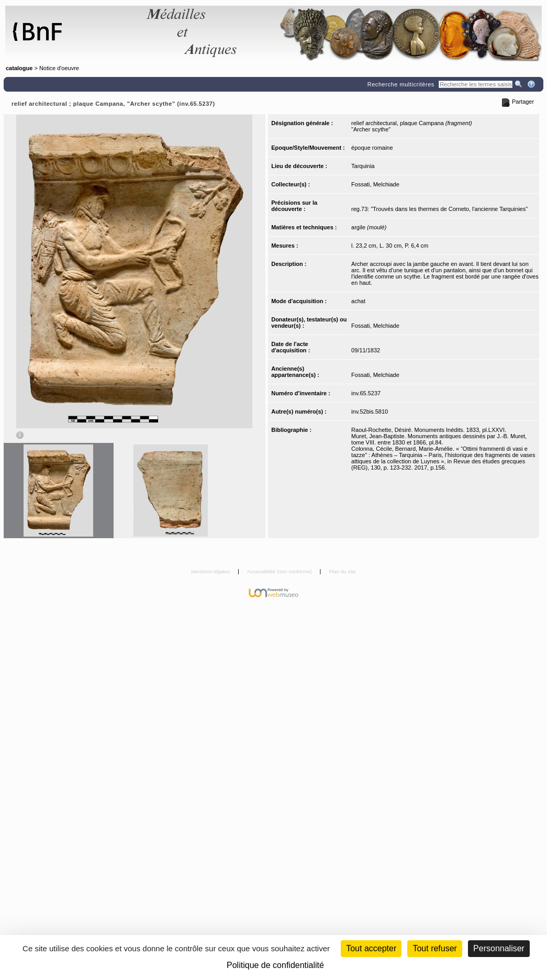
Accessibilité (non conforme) (280, 571)
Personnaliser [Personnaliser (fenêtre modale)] (498, 948)
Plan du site (342, 571)
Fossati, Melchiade (375, 184)
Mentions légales (211, 571)
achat (358, 301)
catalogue (19, 68)
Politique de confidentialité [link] (275, 965)
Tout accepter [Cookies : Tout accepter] (371, 948)
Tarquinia (363, 166)
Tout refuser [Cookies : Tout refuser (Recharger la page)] (434, 948)
